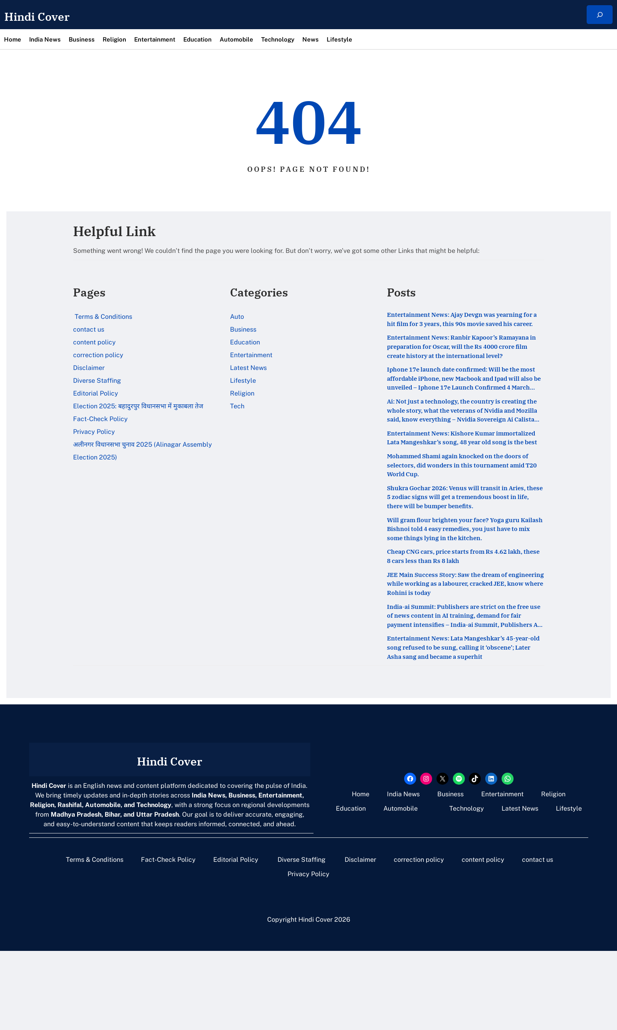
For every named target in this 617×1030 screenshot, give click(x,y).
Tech (237, 406)
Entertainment (251, 355)
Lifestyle (243, 380)
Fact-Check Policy (100, 419)
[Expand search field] (600, 14)
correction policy (98, 355)
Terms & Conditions (102, 316)
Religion (242, 393)
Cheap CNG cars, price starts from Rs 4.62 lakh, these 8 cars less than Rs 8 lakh (460, 618)
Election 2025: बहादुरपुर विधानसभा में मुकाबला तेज (138, 406)
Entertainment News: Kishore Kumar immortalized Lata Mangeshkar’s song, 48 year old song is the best (459, 475)
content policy (94, 342)
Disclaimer (89, 368)
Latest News (248, 368)
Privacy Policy (94, 431)
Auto (237, 316)
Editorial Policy (96, 393)
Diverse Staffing (98, 380)
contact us (88, 329)
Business (243, 329)
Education (245, 342)
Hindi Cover (49, 14)
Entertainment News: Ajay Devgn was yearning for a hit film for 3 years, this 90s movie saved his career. (460, 326)
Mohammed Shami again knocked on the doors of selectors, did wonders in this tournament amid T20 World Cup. (457, 512)
